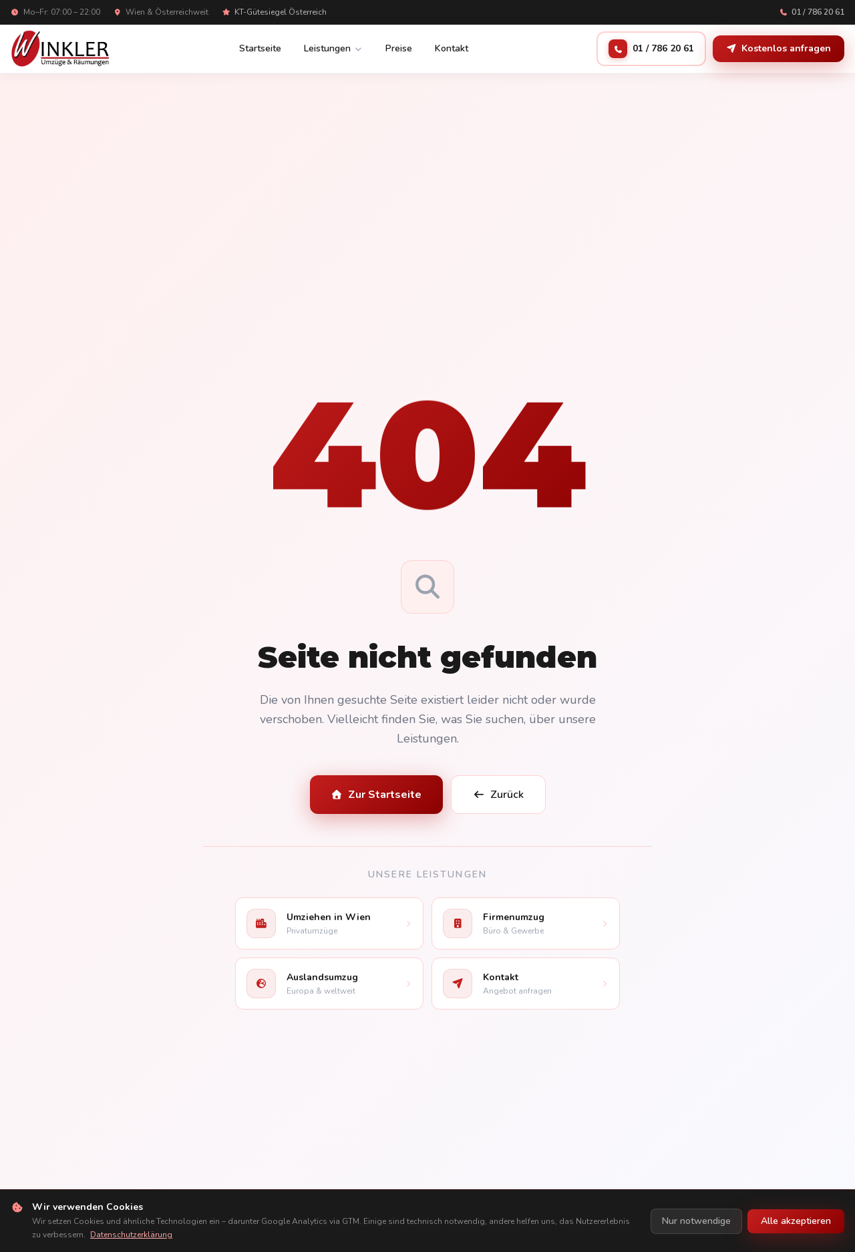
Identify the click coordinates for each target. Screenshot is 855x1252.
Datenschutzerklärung (131, 1234)
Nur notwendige (696, 1221)
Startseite (260, 48)
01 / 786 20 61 (812, 12)
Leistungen (333, 48)
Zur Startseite (376, 794)
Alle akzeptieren (796, 1221)
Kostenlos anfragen (778, 48)
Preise (398, 48)
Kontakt (451, 48)
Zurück (498, 794)
